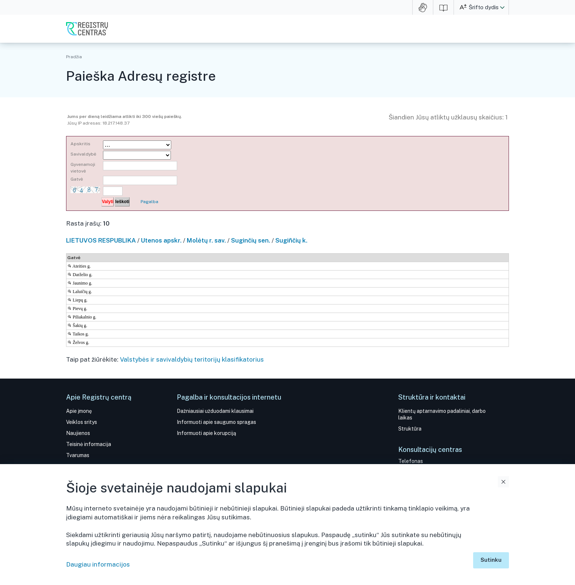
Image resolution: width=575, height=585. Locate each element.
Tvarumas (77, 455)
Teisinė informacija (88, 444)
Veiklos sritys (81, 422)
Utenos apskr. (161, 240)
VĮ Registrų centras (87, 29)
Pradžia (74, 56)
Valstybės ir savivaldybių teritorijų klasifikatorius (192, 359)
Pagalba (149, 201)
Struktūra (409, 429)
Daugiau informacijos (98, 564)
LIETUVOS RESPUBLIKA (101, 240)
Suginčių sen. (250, 240)
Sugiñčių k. (291, 240)
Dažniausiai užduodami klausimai (215, 411)
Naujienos (78, 433)
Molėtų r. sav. (206, 240)
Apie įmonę (79, 411)
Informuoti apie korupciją (206, 433)
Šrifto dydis (484, 7)
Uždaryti (503, 481)
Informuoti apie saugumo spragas (216, 422)
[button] (502, 7)
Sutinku (491, 560)
